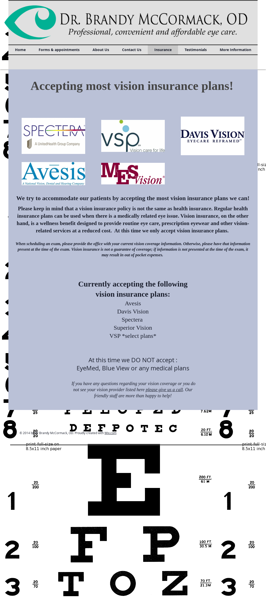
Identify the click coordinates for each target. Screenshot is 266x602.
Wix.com (110, 433)
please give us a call (164, 389)
